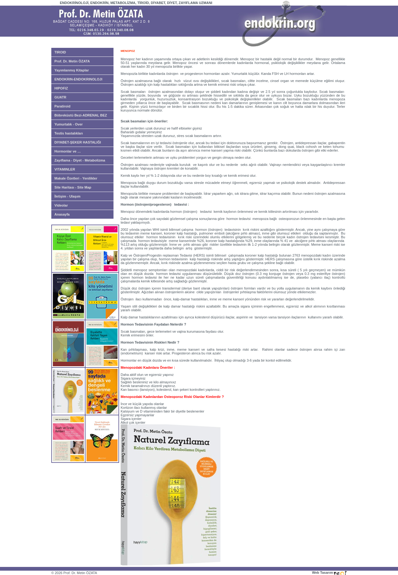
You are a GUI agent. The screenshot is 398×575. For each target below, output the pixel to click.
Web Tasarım (329, 572)
